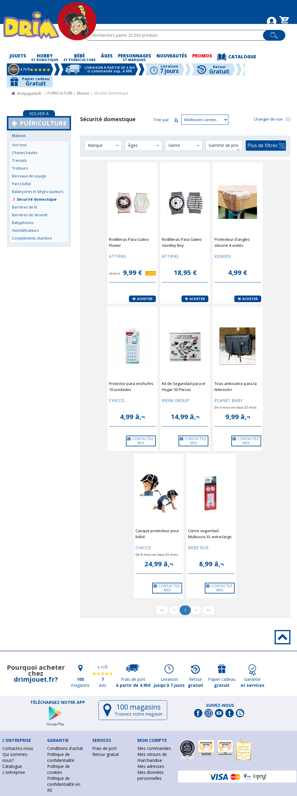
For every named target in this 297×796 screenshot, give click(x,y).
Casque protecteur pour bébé (157, 533)
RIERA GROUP (175, 400)
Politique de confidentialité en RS (63, 784)
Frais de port (104, 748)
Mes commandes (154, 748)
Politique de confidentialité (60, 757)
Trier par (161, 119)
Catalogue (12, 766)
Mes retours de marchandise (152, 757)
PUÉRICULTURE (60, 93)
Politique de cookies (58, 769)
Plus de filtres (266, 145)
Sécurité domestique (111, 93)
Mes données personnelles (150, 775)
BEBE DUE (198, 547)
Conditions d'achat (65, 748)
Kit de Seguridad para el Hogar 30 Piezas (183, 386)
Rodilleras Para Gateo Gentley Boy (182, 242)
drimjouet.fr (34, 679)
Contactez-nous (17, 748)
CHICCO (116, 400)
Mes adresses (150, 766)
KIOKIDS (222, 256)
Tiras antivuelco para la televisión (235, 386)
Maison (83, 93)
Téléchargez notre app (57, 702)
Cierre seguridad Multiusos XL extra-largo (210, 533)
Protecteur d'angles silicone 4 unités (232, 242)
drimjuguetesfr (29, 93)
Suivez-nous (220, 705)
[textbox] (176, 35)
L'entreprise (13, 772)
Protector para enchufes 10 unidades (131, 386)
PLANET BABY (228, 400)
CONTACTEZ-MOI (141, 440)
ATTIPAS (117, 256)
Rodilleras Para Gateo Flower (129, 242)
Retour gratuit (105, 754)
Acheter (142, 298)
